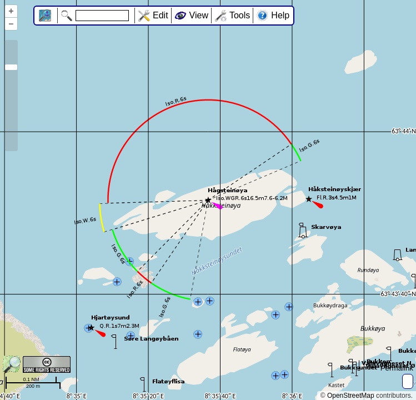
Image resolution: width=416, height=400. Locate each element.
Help (280, 15)
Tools (239, 15)
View (198, 15)
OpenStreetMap (350, 395)
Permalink (396, 368)
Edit (160, 15)
